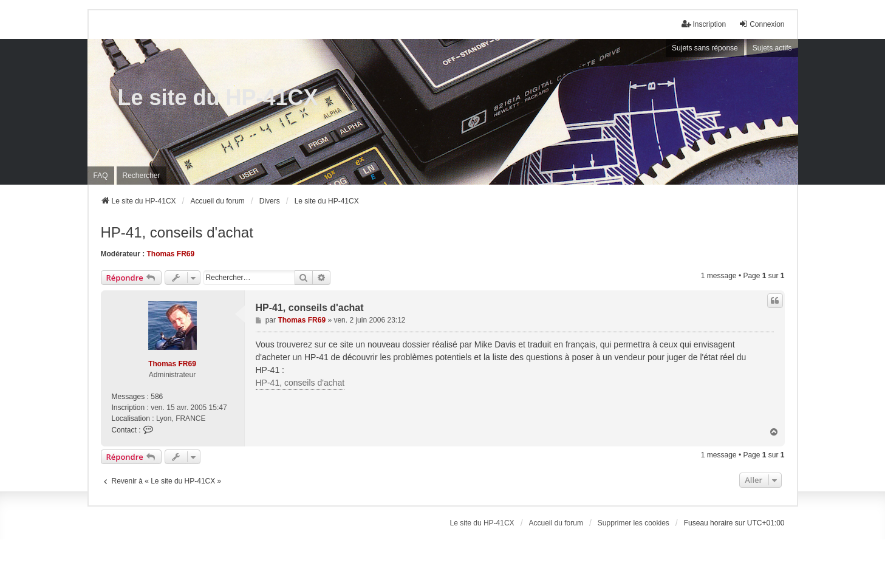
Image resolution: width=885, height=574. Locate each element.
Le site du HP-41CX (218, 97)
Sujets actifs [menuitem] (772, 48)
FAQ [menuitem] (101, 175)
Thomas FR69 (171, 254)
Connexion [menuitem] (761, 24)
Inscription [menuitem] (704, 24)
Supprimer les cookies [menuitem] (633, 523)
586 (157, 396)
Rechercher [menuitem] (141, 175)
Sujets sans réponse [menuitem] (705, 48)
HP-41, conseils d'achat (177, 232)
